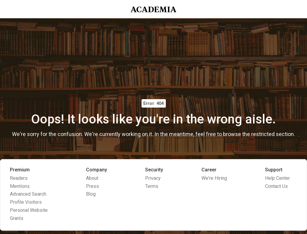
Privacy (153, 178)
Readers (19, 178)
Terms (151, 186)
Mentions (20, 186)
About (92, 178)
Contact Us (276, 186)
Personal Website (29, 210)
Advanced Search (28, 194)
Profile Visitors (26, 202)
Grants (16, 218)
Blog (91, 194)
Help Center (277, 178)
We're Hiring (214, 178)
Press (92, 186)
